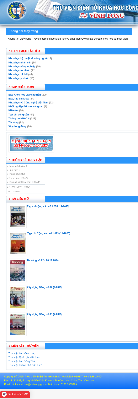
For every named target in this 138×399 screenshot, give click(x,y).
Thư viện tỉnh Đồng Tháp (22, 361)
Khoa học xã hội (18, 74)
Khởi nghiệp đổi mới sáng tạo (26, 106)
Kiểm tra (13, 110)
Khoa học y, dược (19, 78)
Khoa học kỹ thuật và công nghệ (28, 58)
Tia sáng (13, 122)
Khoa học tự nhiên (19, 70)
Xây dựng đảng (18, 126)
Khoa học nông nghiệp (22, 66)
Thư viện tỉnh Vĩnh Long (22, 353)
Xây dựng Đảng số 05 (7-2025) (45, 314)
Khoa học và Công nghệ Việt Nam (28, 102)
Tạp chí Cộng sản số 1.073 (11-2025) (48, 233)
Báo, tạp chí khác (19, 98)
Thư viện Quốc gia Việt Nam (24, 357)
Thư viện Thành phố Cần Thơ (25, 365)
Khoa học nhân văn (20, 62)
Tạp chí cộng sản (19, 114)
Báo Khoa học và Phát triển (25, 94)
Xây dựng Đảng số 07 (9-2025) (45, 287)
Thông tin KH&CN (19, 118)
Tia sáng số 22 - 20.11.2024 (43, 260)
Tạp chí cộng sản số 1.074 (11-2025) (48, 206)
